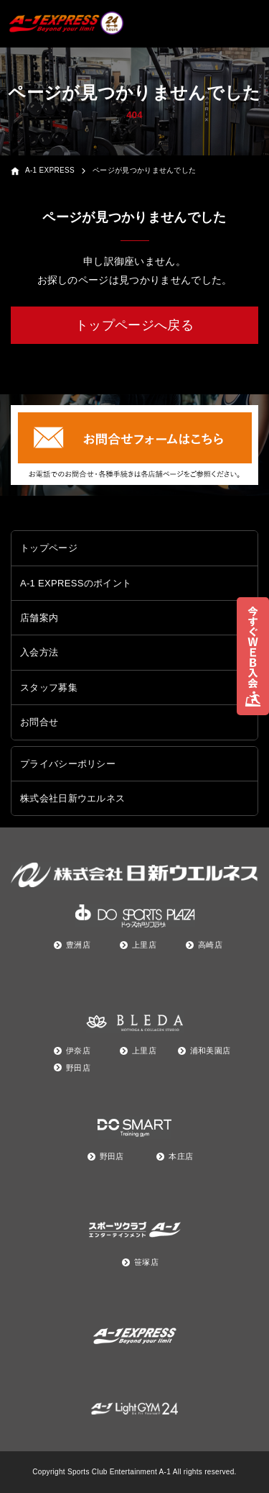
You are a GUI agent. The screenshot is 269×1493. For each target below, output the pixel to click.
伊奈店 (78, 1050)
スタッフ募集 (48, 687)
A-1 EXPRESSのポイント (75, 583)
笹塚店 (146, 1262)
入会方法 (39, 652)
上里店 (144, 944)
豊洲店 (78, 944)
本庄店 (181, 1156)
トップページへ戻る (134, 325)
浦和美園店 (210, 1050)
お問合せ (39, 722)
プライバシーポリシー (67, 763)
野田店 (78, 1067)
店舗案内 (39, 617)
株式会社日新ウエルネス (72, 798)
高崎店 (210, 944)
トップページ (48, 548)
